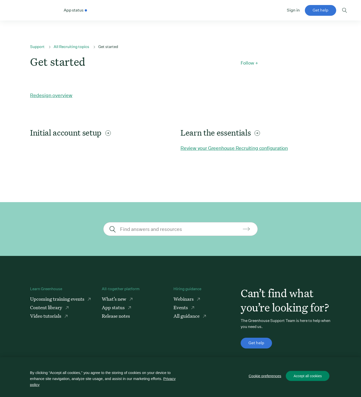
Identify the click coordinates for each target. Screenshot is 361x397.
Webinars (184, 299)
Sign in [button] (293, 10)
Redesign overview (51, 95)
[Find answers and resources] (180, 229)
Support (37, 46)
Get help (320, 10)
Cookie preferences (265, 376)
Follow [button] (247, 63)
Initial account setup (70, 132)
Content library (46, 307)
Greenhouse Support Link (32, 10)
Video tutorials (46, 316)
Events (181, 307)
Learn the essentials (220, 132)
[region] (180, 377)
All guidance (187, 316)
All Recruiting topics (71, 46)
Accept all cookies (308, 376)
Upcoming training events (57, 299)
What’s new (114, 299)
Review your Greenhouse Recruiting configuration (234, 148)
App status (114, 307)
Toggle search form (344, 10)
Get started (108, 46)
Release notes (116, 316)
